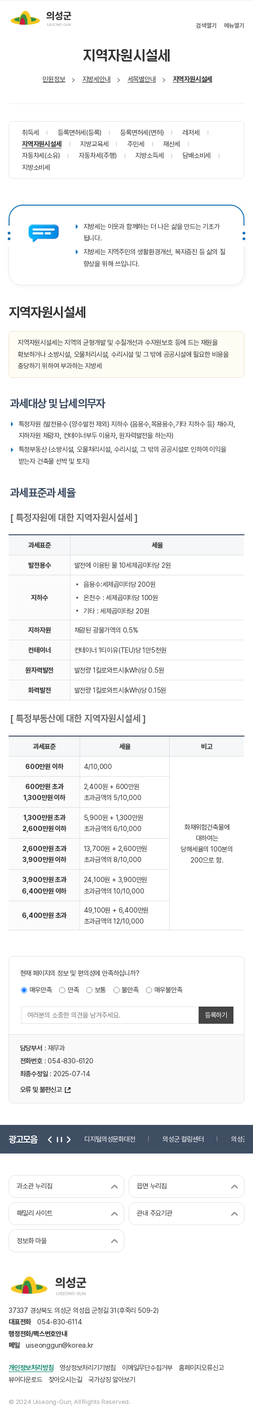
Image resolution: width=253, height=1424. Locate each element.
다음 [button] (67, 1139)
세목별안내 (142, 79)
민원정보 (53, 79)
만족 (73, 990)
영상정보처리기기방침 (88, 1367)
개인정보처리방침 (31, 1367)
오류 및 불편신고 (41, 1089)
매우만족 (41, 990)
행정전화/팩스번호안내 (38, 1334)
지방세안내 (96, 79)
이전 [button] (50, 1139)
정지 (58, 1139)
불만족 (129, 990)
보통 (100, 990)
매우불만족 (168, 990)
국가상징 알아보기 (111, 1379)
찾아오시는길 (65, 1379)
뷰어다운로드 (25, 1379)
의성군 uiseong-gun (41, 18)
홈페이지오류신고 (201, 1367)
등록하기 (216, 1015)
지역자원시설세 (193, 79)
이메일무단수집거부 (147, 1367)
